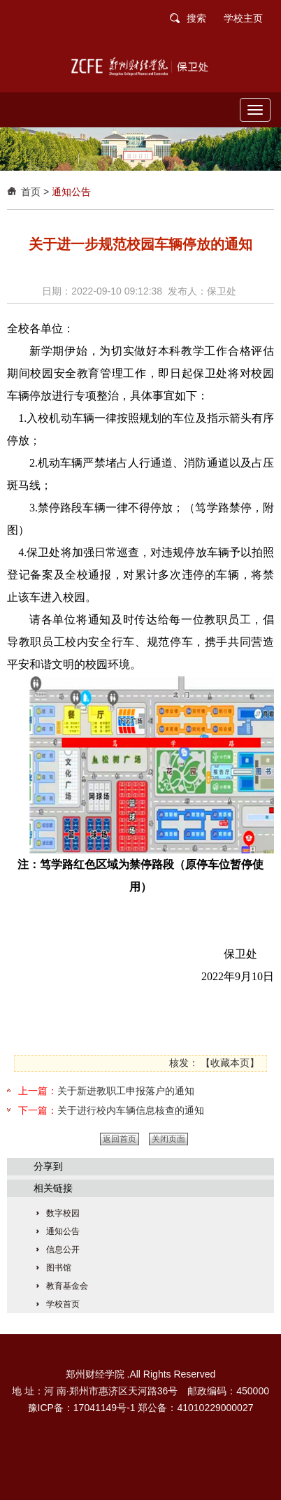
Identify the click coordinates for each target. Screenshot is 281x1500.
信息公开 (63, 1249)
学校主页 (243, 18)
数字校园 (63, 1213)
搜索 (196, 18)
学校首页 (63, 1304)
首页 (31, 191)
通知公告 (71, 191)
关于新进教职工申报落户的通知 (125, 1090)
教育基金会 (67, 1286)
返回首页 (119, 1139)
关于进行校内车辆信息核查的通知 (130, 1110)
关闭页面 (168, 1139)
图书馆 (58, 1268)
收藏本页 (230, 1062)
